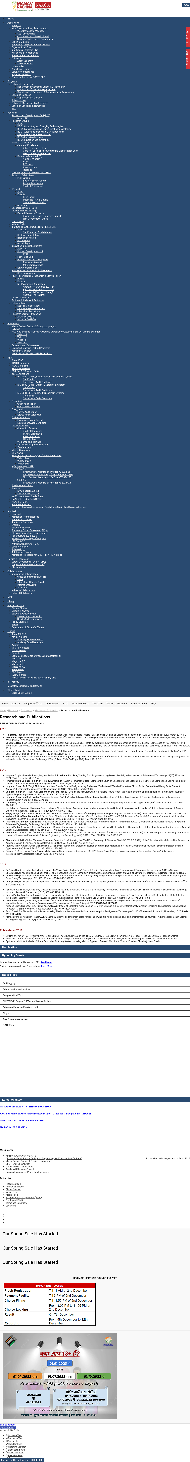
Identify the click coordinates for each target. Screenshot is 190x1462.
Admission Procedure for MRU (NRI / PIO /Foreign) (37, 555)
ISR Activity (13, 681)
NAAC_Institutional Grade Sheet (27, 496)
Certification (29, 379)
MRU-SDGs (17, 452)
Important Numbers (21, 74)
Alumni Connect (13, 1189)
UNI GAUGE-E (18, 541)
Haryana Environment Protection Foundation (27, 1172)
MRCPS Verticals (20, 647)
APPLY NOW (187, 37)
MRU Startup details (33, 265)
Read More (46, 962)
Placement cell (13, 1184)
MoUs (20, 579)
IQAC (10, 357)
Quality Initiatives (20, 425)
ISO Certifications (20, 374)
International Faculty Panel (30, 582)
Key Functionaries (26, 33)
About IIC (22, 229)
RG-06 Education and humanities (33, 140)
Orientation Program (27, 428)
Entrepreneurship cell (28, 267)
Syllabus (16, 329)
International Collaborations (31, 308)
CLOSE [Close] (186, 5)
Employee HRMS (14, 1200)
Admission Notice (15, 1186)
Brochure (16, 525)
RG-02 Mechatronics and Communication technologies (44, 129)
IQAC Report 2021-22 (28, 493)
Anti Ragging (9, 983)
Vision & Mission (20, 42)
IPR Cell (16, 189)
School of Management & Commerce (30, 103)
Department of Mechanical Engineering (36, 89)
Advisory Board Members (30, 639)
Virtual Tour (11, 1192)
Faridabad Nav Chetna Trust (19, 1166)
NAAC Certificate (20, 365)
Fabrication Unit (25, 256)
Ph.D (14, 108)
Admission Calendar (22, 519)
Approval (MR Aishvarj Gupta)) (38, 292)
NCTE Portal (9, 1025)
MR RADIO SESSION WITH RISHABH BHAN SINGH (25, 1106)
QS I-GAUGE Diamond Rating (26, 371)
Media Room (12, 1194)
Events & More (19, 675)
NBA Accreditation (21, 368)
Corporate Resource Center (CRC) (28, 564)
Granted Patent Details (34, 202)
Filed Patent (29, 197)
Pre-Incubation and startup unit (32, 259)
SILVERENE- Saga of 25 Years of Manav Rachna (27, 1001)
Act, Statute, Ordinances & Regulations (31, 44)
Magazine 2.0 (18, 661)
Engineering (26, 710)
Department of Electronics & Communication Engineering (45, 92)
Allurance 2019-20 (26, 319)
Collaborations (19, 303)
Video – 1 (22, 334)
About (20, 123)
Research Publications (23, 175)
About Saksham (25, 61)
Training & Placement (18, 559)
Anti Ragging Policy (21, 552)
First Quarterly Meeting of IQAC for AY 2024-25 (46, 471)
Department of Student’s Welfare (28, 627)
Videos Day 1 (24, 458)
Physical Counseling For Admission (29, 533)
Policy (20, 278)
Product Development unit (30, 251)
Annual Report (24, 243)
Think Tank (97, 703)
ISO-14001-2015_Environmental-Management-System (44, 376)
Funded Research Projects (30, 213)
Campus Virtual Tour (13, 995)
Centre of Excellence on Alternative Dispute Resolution (50, 150)
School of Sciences (21, 95)
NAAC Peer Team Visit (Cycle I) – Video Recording (37, 455)
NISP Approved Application (31, 284)
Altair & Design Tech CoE (35, 148)
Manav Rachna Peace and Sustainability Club (34, 677)
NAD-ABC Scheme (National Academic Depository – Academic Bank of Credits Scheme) (56, 331)
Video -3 (21, 340)
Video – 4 (22, 342)
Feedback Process (21, 504)
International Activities (28, 311)
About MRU (13, 22)
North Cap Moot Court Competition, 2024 (22, 1120)
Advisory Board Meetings (30, 642)
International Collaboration (25, 574)
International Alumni (27, 585)
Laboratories (18, 66)
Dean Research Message (24, 210)
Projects (16, 653)
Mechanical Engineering (46, 710)
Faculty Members (80, 703)
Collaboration (52, 703)
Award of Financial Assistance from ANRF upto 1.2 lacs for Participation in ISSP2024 (45, 1113)
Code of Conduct (20, 546)
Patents (21, 194)
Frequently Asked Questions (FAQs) (30, 530)
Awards (15, 645)
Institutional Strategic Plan (25, 50)
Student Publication (33, 186)
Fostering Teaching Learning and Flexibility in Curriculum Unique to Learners (49, 507)
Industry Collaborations (23, 590)
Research (12, 112)
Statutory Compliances (23, 71)
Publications (23, 178)
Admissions (13, 511)
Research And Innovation (29, 616)
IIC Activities (23, 240)
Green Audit (17, 401)
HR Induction (29, 439)
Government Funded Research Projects (42, 216)
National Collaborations (29, 305)
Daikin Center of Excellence (37, 153)
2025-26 (21, 480)
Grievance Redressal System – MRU (21, 1007)
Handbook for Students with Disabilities (32, 353)
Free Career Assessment (15, 1019)
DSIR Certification (20, 297)
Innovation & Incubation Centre (27, 246)
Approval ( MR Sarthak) (34, 295)
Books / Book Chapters (34, 180)
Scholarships (18, 549)
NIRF (9, 597)
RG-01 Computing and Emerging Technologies (40, 126)
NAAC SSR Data (20, 501)
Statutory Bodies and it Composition (35, 39)
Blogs (6, 1013)
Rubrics (21, 281)
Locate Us (11, 1205)
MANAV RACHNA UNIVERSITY (44, 1157)
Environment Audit (21, 417)
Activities (22, 205)
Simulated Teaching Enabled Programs (31, 348)
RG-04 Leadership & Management (34, 134)
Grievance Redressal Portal (25, 55)
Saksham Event (25, 63)
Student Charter (19, 608)
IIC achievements (26, 273)
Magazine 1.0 (18, 658)
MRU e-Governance (21, 450)
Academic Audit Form (22, 485)
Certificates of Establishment (37, 232)
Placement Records (21, 567)
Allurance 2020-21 (26, 316)
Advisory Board (19, 637)
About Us (16, 25)
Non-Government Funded (35, 218)
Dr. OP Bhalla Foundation (18, 1164)
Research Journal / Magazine (26, 314)
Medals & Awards (20, 611)
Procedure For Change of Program (29, 538)
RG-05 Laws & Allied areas (30, 137)
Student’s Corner (15, 605)
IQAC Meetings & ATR (23, 466)
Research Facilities (21, 142)
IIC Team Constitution (28, 235)
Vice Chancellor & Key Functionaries (30, 28)
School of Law (19, 100)
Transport (16, 514)
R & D (65, 703)
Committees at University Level (33, 36)
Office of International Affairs (31, 576)
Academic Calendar (21, 350)
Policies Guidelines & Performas (28, 300)
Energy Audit (18, 409)
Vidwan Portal (19, 224)
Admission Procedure (22, 522)
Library (10, 601)
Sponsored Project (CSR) (24, 208)
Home (11, 18)
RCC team (28, 164)
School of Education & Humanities (28, 105)
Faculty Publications (33, 183)
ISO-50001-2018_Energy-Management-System (41, 384)
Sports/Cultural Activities (30, 619)
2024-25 (21, 469)
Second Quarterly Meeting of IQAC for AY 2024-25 (48, 474)
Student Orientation (32, 431)
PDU (25, 254)
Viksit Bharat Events (22, 692)
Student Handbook (21, 527)
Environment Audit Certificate (31, 423)
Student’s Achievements (24, 613)
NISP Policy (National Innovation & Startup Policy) (36, 276)
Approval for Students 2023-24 (38, 286)
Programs (12, 81)
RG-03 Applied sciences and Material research (40, 131)
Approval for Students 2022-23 (38, 289)
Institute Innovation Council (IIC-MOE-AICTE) (34, 227)
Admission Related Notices (25, 516)
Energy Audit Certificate (29, 414)
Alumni (15, 624)
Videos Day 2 (24, 461)
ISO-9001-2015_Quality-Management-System (40, 393)
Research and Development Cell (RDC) (31, 115)
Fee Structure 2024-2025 (24, 535)
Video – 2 (22, 337)
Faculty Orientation (32, 433)
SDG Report (17, 672)
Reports (16, 488)
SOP (25, 161)
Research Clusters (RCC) (29, 156)
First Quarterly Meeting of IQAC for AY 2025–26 (47, 482)
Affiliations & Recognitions (25, 52)
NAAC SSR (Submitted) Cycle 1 (27, 499)
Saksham (16, 58)
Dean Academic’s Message (25, 345)
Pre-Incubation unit (32, 262)
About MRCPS (19, 634)
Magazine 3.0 (18, 664)
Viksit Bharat (13, 690)
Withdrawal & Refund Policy (25, 544)
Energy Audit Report (27, 412)
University (13, 710)
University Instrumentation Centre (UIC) (31, 172)
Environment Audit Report (30, 420)
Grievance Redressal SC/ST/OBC (28, 77)
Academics (13, 323)
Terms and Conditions (17, 1203)
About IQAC (17, 360)
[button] (8, 1427)
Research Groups (20, 121)
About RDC (22, 118)
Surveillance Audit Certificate (37, 382)
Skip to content (7, 1424)
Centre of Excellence (27, 145)
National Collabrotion (22, 593)
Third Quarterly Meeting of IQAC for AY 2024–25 (47, 477)
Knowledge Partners (22, 69)
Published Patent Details (35, 199)
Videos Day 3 (24, 463)
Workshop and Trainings (29, 442)
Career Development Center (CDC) (29, 561)
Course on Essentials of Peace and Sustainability (36, 656)
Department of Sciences (29, 97)
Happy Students (20, 621)
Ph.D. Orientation (31, 436)
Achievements (30, 167)
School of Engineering (23, 84)
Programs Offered (33, 703)
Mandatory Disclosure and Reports (24, 686)
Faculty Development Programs (33, 444)
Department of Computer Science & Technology (41, 86)
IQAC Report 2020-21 (28, 491)
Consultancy (18, 221)
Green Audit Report (26, 404)
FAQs (153, 703)
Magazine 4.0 (18, 666)
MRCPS (11, 631)
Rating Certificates (26, 237)
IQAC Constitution (20, 363)
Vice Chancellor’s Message (31, 31)
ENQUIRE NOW (187, 58)
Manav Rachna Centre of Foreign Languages (34, 326)
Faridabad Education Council (20, 1169)
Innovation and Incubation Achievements (32, 270)
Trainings (27, 169)
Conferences (24, 447)
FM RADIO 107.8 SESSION (13, 1127)
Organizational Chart (22, 47)
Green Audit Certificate (28, 406)
